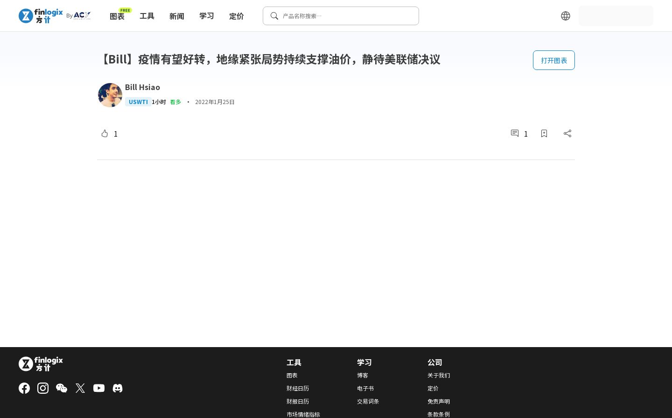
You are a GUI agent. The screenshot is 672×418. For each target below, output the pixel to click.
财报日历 (298, 401)
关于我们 (438, 375)
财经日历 (298, 388)
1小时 (159, 101)
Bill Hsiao (142, 86)
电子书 (365, 388)
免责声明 (438, 401)
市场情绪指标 (303, 414)
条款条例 (438, 414)
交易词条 (368, 401)
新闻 (176, 15)
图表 (121, 14)
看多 (175, 101)
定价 (236, 15)
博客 (362, 375)
